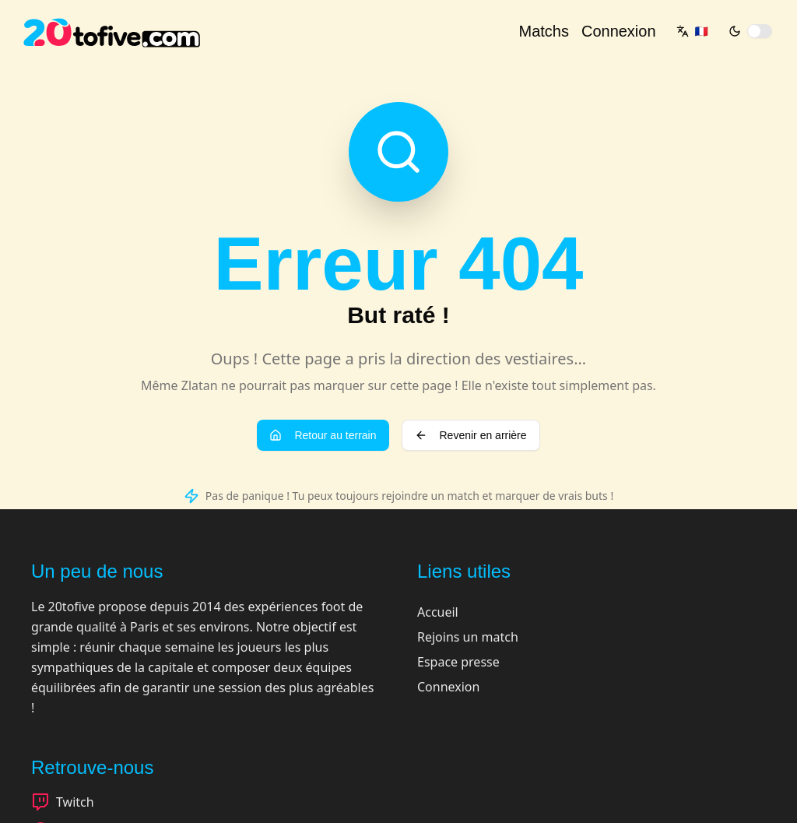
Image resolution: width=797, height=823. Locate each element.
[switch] (759, 31)
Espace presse (458, 661)
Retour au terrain (322, 435)
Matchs (543, 31)
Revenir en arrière (471, 435)
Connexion (618, 31)
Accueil (437, 612)
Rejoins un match (467, 636)
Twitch (62, 802)
